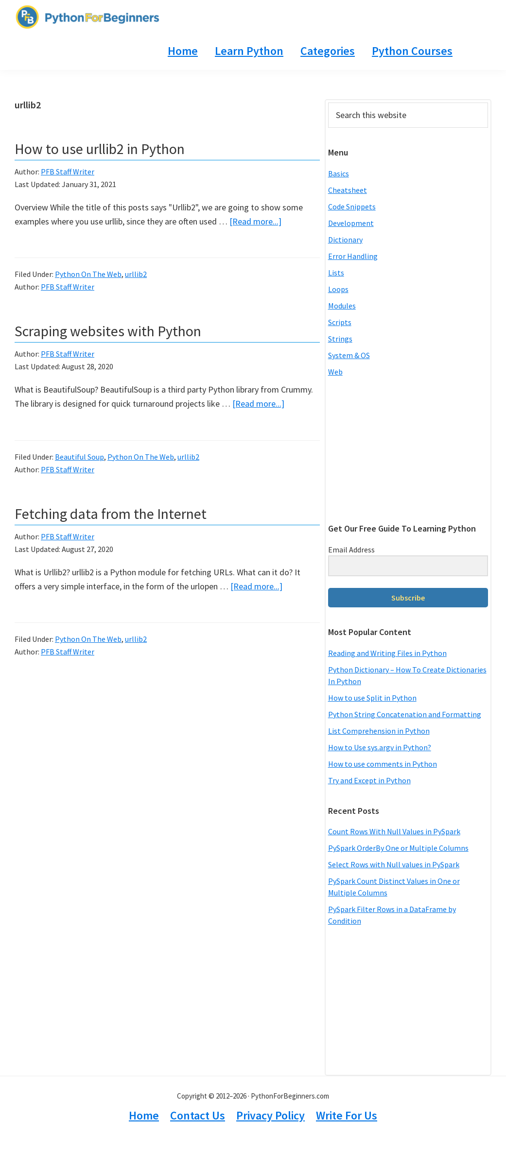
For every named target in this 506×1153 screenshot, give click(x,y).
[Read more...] (255, 221)
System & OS (349, 355)
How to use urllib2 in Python (100, 148)
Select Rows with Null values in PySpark (393, 864)
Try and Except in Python (369, 780)
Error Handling (353, 256)
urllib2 (136, 274)
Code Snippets (352, 206)
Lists (336, 272)
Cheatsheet (347, 190)
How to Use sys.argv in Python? (379, 747)
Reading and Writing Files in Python (387, 653)
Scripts (339, 322)
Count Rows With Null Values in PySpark (394, 831)
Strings (340, 339)
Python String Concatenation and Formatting (404, 714)
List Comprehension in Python (379, 731)
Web (335, 372)
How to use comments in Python (382, 764)
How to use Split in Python (372, 698)
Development (351, 223)
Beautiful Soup (79, 457)
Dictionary (345, 239)
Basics (338, 173)
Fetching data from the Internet (111, 513)
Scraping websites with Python (108, 331)
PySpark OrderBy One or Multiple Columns (398, 848)
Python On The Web (88, 274)
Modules (342, 305)
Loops (338, 289)
